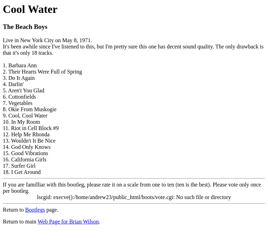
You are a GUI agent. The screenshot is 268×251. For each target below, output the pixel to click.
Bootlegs (35, 210)
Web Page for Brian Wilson (68, 222)
